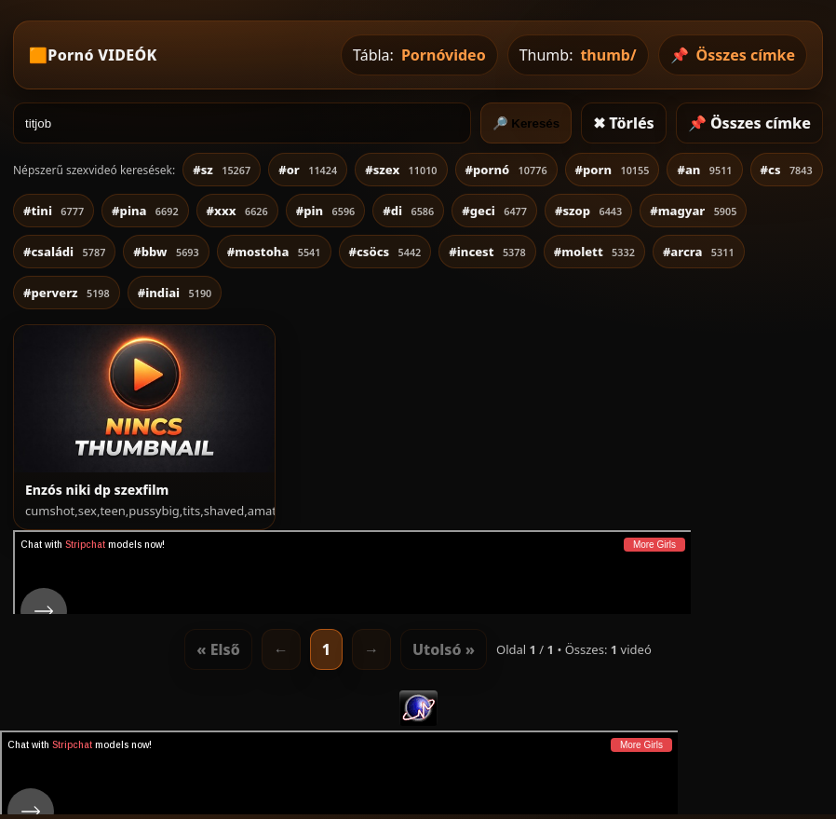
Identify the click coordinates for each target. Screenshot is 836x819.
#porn (612, 169)
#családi (64, 251)
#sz (221, 169)
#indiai (175, 292)
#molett (594, 251)
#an (704, 169)
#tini (53, 210)
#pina (145, 210)
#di (408, 210)
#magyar (693, 210)
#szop (588, 210)
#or (307, 169)
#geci (494, 210)
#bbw (165, 251)
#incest (487, 251)
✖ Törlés (623, 123)
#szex (401, 169)
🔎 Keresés (526, 123)
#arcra (699, 251)
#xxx (237, 210)
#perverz (66, 292)
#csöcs (385, 251)
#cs (787, 169)
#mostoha (274, 251)
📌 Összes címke (749, 123)
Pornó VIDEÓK (101, 55)
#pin (326, 210)
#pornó (506, 169)
